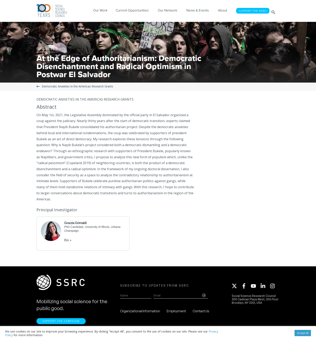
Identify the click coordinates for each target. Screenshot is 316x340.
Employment (176, 312)
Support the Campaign (61, 324)
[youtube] (255, 287)
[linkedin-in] (264, 287)
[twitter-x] (236, 287)
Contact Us (201, 312)
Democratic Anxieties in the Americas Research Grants (77, 86)
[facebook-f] (245, 287)
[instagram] (273, 287)
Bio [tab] (66, 240)
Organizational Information (140, 312)
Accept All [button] (303, 333)
